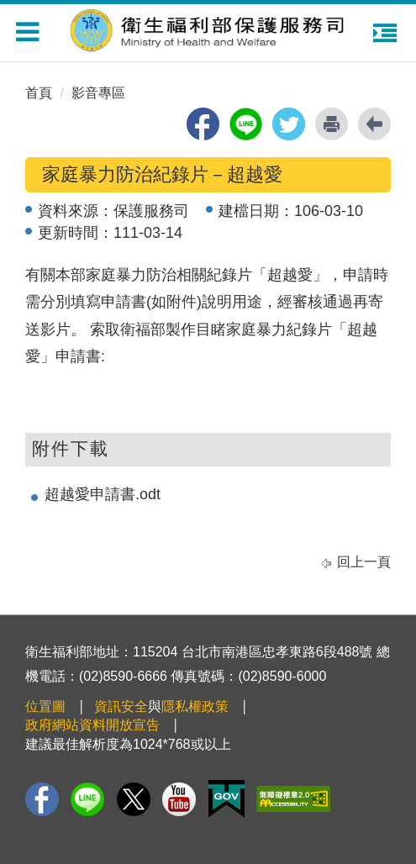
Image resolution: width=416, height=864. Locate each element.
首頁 (38, 93)
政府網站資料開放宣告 (92, 725)
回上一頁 (364, 562)
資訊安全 (121, 706)
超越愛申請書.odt (103, 494)
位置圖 (45, 706)
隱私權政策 (195, 706)
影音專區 (98, 93)
